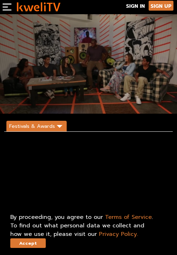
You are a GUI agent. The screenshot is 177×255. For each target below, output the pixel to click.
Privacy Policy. (118, 234)
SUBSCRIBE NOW (21, 102)
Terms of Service (128, 217)
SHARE (48, 102)
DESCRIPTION (73, 102)
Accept (28, 243)
